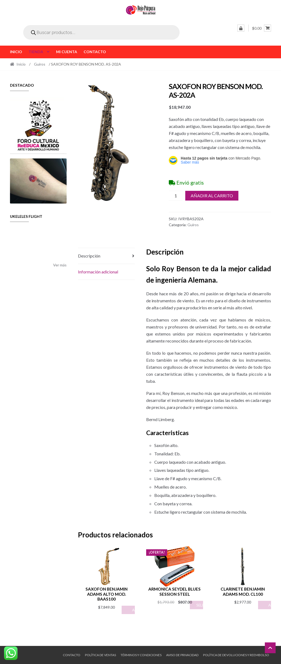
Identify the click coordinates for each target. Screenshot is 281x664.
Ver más (60, 265)
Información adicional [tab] (98, 271)
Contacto (95, 51)
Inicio (16, 51)
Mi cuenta (66, 51)
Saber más (190, 162)
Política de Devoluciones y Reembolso (236, 655)
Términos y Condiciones (141, 655)
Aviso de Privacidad (182, 655)
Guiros (39, 64)
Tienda (36, 51)
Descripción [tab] (89, 255)
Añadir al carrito (212, 195)
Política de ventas (100, 655)
